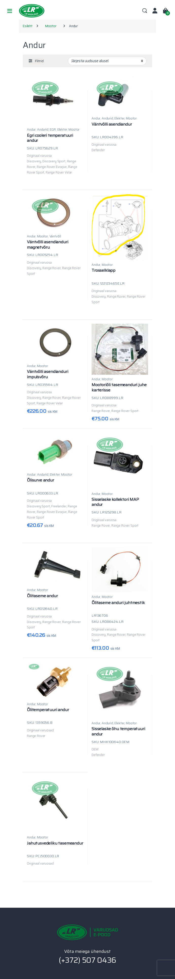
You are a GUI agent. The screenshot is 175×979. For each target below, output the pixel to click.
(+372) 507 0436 (87, 960)
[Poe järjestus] (107, 61)
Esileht (27, 26)
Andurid (42, 129)
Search (144, 11)
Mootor (50, 26)
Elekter (62, 129)
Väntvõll (55, 236)
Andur (31, 129)
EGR (53, 129)
